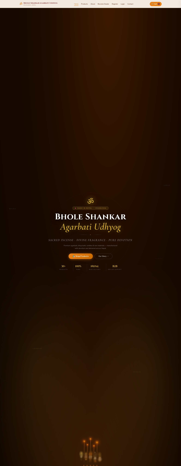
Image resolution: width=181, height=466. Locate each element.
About (92, 4)
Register (115, 4)
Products (84, 4)
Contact (130, 4)
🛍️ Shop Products (81, 256)
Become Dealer (103, 4)
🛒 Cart (156, 4)
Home (76, 4)
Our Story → (103, 256)
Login (123, 4)
